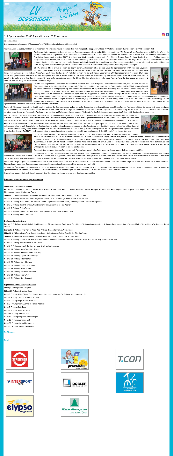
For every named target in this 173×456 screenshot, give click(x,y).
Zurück (6, 340)
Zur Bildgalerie (9, 332)
